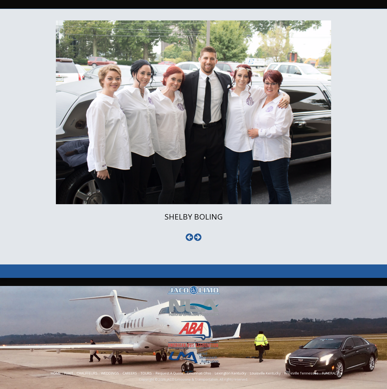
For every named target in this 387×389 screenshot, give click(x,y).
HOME (56, 373)
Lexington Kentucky (230, 373)
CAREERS (130, 373)
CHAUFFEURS (87, 373)
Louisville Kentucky (265, 373)
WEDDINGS (110, 373)
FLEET (68, 373)
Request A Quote (169, 373)
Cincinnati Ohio (199, 373)
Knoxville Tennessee (301, 373)
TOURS (146, 373)
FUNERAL (329, 373)
